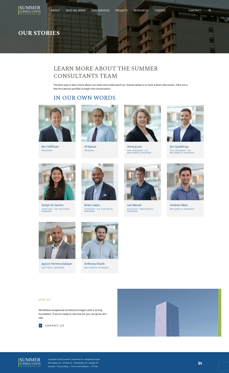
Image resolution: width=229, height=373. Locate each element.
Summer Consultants (29, 10)
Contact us (51, 326)
